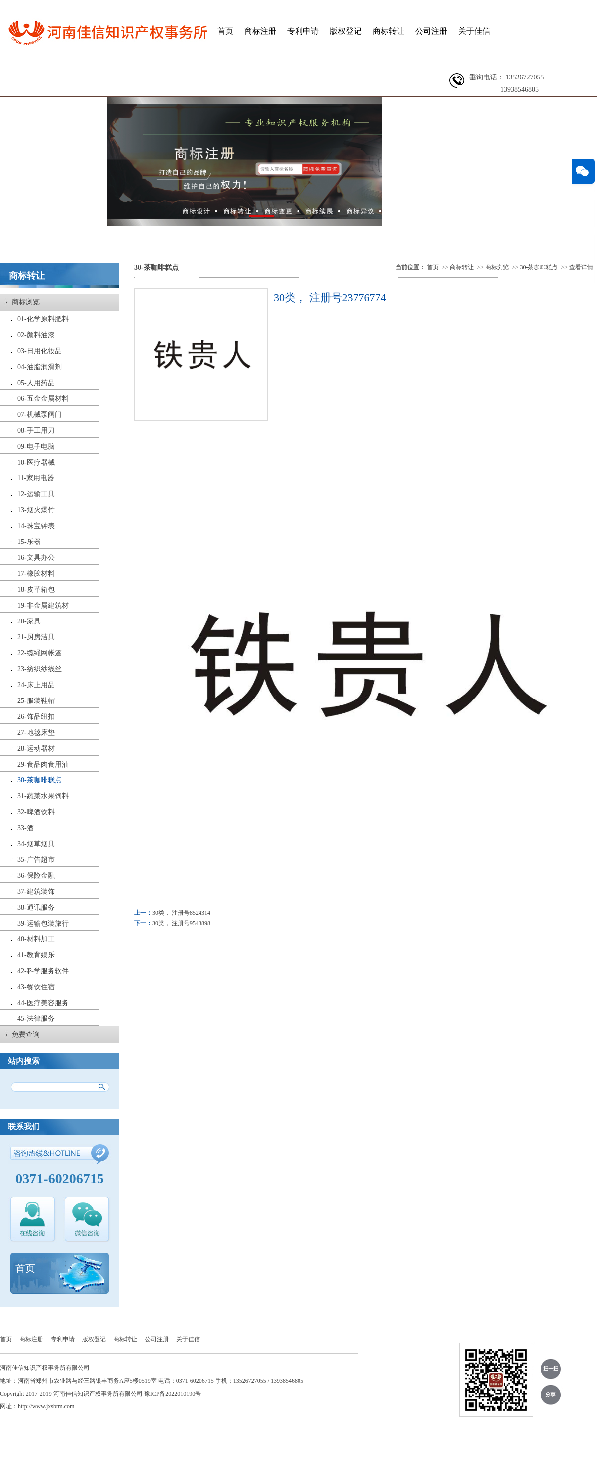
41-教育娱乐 (36, 955)
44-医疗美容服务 (43, 1003)
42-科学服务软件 (43, 971)
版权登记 (346, 31)
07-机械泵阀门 (39, 414)
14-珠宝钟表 (36, 526)
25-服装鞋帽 (36, 700)
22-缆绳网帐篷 (39, 653)
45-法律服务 (36, 1018)
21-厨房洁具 (36, 637)
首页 (225, 31)
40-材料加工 (36, 939)
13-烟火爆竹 (36, 510)
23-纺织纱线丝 (39, 669)
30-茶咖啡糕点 (39, 780)
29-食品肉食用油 (43, 764)
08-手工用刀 (36, 430)
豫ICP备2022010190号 (172, 1393)
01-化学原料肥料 (43, 319)
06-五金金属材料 (43, 398)
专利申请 (303, 31)
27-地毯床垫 (36, 732)
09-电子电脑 (36, 446)
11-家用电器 (35, 478)
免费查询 (26, 1034)
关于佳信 (474, 31)
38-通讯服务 (36, 907)
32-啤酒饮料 (36, 812)
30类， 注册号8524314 (181, 912)
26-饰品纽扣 (36, 716)
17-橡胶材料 (36, 573)
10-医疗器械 (36, 462)
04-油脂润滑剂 (39, 367)
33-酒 (25, 828)
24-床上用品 (36, 685)
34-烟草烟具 (36, 844)
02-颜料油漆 (36, 335)
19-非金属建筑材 (43, 605)
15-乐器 (29, 541)
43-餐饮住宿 (36, 987)
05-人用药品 (36, 383)
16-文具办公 (36, 557)
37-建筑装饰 (36, 891)
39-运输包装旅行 (43, 923)
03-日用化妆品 (39, 351)
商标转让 (388, 31)
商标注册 (260, 31)
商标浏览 (26, 302)
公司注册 (431, 31)
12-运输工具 (36, 494)
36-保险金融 (36, 875)
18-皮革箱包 (36, 589)
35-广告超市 (36, 859)
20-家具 (29, 621)
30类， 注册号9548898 (181, 923)
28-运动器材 (36, 748)
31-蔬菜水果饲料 (43, 796)
